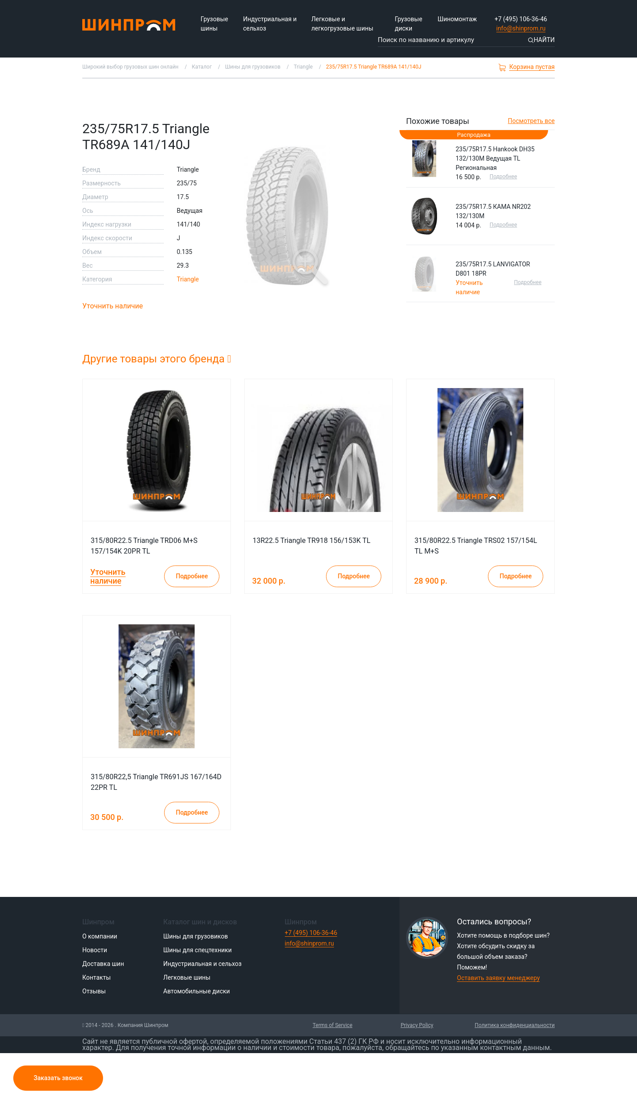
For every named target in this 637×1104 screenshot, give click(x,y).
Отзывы (94, 991)
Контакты (96, 977)
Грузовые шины (214, 23)
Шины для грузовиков (195, 936)
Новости (94, 950)
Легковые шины (187, 977)
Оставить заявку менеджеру (498, 977)
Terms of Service (333, 1025)
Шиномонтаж (457, 19)
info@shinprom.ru (521, 28)
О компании (99, 936)
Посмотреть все (531, 120)
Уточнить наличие (112, 306)
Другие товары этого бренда (156, 359)
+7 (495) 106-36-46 (521, 19)
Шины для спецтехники (197, 950)
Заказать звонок (58, 1077)
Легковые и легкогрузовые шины (342, 23)
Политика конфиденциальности (515, 1025)
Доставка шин (103, 963)
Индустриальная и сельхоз (269, 23)
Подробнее (503, 176)
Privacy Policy (417, 1025)
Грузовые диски (408, 23)
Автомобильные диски (196, 991)
